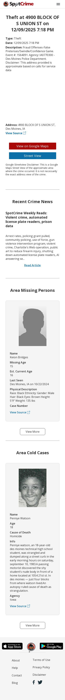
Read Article (32, 265)
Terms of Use (41, 660)
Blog (15, 683)
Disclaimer (39, 675)
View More (33, 432)
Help (15, 668)
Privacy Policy (41, 667)
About (16, 660)
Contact (17, 675)
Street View (32, 156)
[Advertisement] (32, 97)
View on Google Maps (32, 146)
